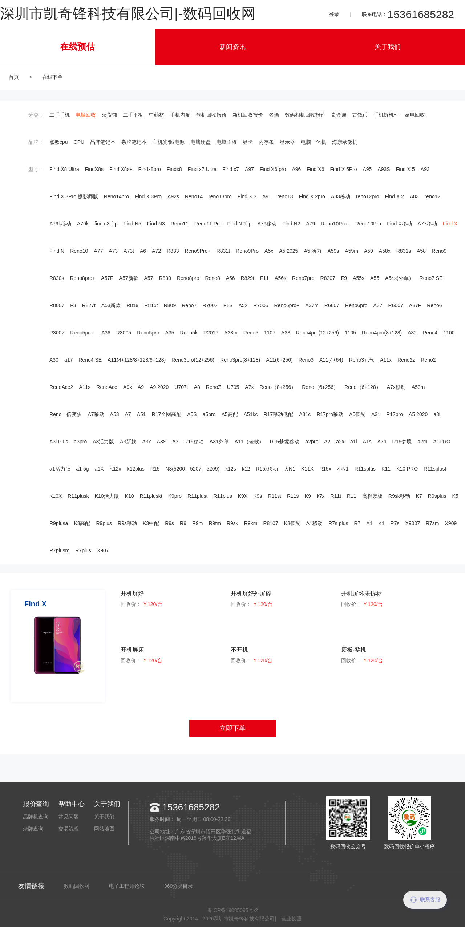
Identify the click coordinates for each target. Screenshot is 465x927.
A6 (143, 251)
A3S (161, 441)
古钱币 (360, 115)
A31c (305, 414)
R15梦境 (402, 441)
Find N (56, 251)
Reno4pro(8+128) (382, 333)
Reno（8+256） (277, 387)
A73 (113, 251)
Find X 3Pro (148, 196)
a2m (422, 441)
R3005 (123, 333)
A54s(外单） (399, 278)
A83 (414, 196)
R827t (89, 305)
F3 (73, 305)
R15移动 (194, 441)
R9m (197, 523)
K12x (115, 469)
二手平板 (133, 115)
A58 (421, 251)
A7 (128, 414)
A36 (105, 333)
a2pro (311, 441)
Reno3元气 (361, 360)
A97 (249, 169)
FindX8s (94, 169)
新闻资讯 (232, 46)
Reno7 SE (431, 278)
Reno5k (189, 333)
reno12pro (367, 196)
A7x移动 (396, 387)
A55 (374, 278)
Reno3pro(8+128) (240, 360)
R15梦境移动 (285, 441)
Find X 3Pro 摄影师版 (73, 196)
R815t (151, 305)
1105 (350, 333)
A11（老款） (249, 441)
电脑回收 (86, 115)
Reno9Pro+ (197, 251)
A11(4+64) (331, 360)
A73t (129, 251)
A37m (312, 305)
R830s (56, 278)
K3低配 (292, 523)
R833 (173, 251)
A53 (114, 414)
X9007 (412, 523)
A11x (386, 360)
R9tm (215, 523)
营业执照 (291, 919)
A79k (83, 224)
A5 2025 (288, 251)
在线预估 (77, 47)
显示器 (287, 142)
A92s (173, 196)
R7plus (83, 550)
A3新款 (128, 441)
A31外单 (219, 441)
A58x (385, 251)
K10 (129, 496)
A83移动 (340, 196)
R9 (183, 523)
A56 (230, 278)
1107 (269, 333)
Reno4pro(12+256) (317, 333)
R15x (325, 469)
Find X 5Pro (343, 169)
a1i (353, 441)
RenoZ (213, 387)
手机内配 (180, 115)
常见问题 (68, 817)
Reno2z (406, 360)
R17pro (394, 414)
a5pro (209, 414)
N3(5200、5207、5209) (192, 469)
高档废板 (372, 496)
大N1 (289, 469)
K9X (242, 496)
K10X (55, 496)
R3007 (56, 333)
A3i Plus (58, 441)
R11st (274, 496)
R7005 (260, 305)
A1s (367, 441)
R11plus (222, 496)
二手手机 (59, 115)
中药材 (156, 115)
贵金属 (339, 115)
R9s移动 (127, 523)
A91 (266, 196)
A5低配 (357, 414)
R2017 (210, 333)
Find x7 (230, 169)
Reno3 (306, 360)
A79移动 (266, 224)
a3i (436, 414)
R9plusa (58, 523)
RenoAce (106, 387)
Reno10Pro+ (335, 224)
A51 (141, 414)
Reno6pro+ (287, 305)
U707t (181, 387)
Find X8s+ (120, 169)
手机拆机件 (386, 115)
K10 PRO (407, 469)
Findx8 (174, 169)
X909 (451, 523)
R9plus (104, 523)
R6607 (331, 305)
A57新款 (128, 278)
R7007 (209, 305)
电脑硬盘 (200, 142)
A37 (378, 305)
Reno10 (79, 251)
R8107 (270, 523)
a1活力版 (59, 469)
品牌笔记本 (103, 142)
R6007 (395, 305)
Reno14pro (116, 196)
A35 (169, 333)
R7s (395, 523)
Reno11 (180, 224)
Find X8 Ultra (64, 169)
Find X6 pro (273, 169)
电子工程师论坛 (127, 886)
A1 (369, 523)
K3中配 (151, 523)
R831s (403, 251)
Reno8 (212, 278)
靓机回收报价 (211, 115)
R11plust (197, 496)
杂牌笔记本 (134, 142)
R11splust (435, 469)
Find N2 (291, 224)
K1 (381, 523)
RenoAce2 (61, 387)
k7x (321, 496)
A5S (192, 414)
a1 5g (82, 469)
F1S (228, 305)
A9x (127, 387)
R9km (251, 523)
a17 (68, 360)
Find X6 (315, 169)
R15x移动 (267, 469)
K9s (257, 496)
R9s (169, 523)
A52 (242, 305)
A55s (358, 278)
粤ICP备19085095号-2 (232, 910)
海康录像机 (344, 142)
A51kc (251, 414)
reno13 (285, 196)
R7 (357, 523)
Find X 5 (405, 169)
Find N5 (132, 224)
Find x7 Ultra (202, 169)
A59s (333, 251)
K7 (419, 496)
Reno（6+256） (320, 387)
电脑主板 (227, 142)
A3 (175, 441)
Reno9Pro (247, 251)
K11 (386, 469)
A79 (310, 224)
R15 (155, 469)
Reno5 (250, 333)
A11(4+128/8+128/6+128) (137, 360)
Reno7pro (303, 278)
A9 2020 (159, 387)
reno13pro (220, 196)
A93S (383, 169)
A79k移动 (60, 224)
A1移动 (314, 523)
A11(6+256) (279, 360)
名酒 (274, 115)
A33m (231, 333)
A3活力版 (103, 441)
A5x (268, 251)
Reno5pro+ (83, 333)
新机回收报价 (247, 115)
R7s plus (338, 523)
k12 (246, 469)
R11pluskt (151, 496)
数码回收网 (76, 886)
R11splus (365, 469)
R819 (132, 305)
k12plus (135, 469)
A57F (107, 278)
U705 (233, 387)
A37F (415, 305)
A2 (327, 441)
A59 (368, 251)
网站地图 (104, 829)
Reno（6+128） (362, 387)
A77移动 (427, 224)
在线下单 (52, 77)
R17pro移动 (329, 414)
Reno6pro (356, 305)
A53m (418, 387)
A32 (412, 333)
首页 (14, 77)
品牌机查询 (35, 817)
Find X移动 (399, 224)
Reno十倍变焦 (65, 414)
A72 (156, 251)
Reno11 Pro (208, 224)
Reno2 (428, 360)
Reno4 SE (90, 360)
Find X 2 (394, 196)
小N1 (343, 469)
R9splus (437, 496)
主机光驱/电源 (169, 142)
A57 (148, 278)
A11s (84, 387)
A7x (249, 387)
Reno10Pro (368, 224)
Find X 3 (247, 196)
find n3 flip (106, 224)
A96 (296, 169)
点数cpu (58, 142)
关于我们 (388, 46)
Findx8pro (149, 169)
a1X (99, 469)
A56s (280, 278)
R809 (170, 305)
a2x (340, 441)
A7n (382, 441)
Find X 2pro (312, 196)
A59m (351, 251)
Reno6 (434, 305)
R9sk (232, 523)
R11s (293, 496)
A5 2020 (418, 414)
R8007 (56, 305)
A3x (146, 441)
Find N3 (156, 224)
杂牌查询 (33, 829)
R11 (351, 496)
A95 (367, 169)
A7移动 (96, 414)
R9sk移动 (399, 496)
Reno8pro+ (82, 278)
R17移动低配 (279, 414)
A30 (53, 360)
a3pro (80, 441)
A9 (141, 387)
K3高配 (82, 523)
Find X (450, 224)
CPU (79, 142)
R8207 (327, 278)
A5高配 (230, 414)
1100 (448, 333)
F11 (264, 278)
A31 (375, 414)
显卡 (248, 142)
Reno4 (429, 333)
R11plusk (78, 496)
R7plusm (59, 550)
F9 (344, 278)
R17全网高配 (167, 414)
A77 (98, 251)
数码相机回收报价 (305, 115)
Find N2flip (239, 224)
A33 (285, 333)
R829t (247, 278)
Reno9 (439, 251)
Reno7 (189, 305)
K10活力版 (107, 496)
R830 (165, 278)
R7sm (432, 523)
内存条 (266, 142)
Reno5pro (148, 333)
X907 (103, 550)
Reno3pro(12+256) (192, 360)
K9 (308, 496)
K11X (307, 469)
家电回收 (415, 115)
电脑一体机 (313, 142)
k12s (230, 469)
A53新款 (111, 305)
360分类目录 (178, 886)
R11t (336, 496)
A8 (197, 387)
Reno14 (194, 196)
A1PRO (441, 441)
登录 (334, 14)
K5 (455, 496)
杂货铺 (109, 115)
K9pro (175, 496)
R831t (223, 251)
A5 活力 (313, 251)
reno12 (433, 196)
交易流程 (68, 829)
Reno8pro (188, 278)
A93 (425, 169)
